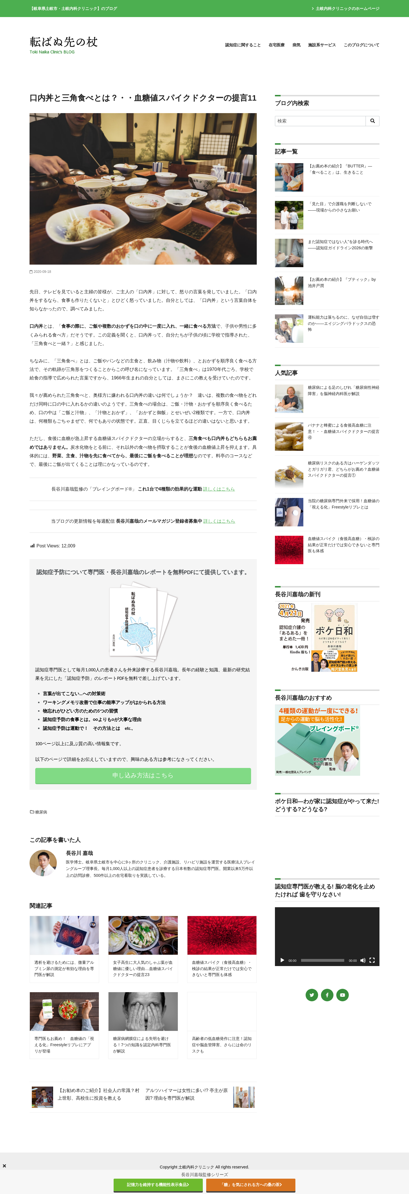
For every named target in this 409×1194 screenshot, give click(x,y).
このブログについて (361, 45)
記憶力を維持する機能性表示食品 (158, 1184)
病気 (297, 45)
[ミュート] (363, 960)
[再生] (282, 960)
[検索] (327, 121)
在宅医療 (277, 45)
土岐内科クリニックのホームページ (345, 8)
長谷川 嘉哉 (79, 853)
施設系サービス (322, 45)
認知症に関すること (243, 45)
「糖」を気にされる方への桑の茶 (251, 1184)
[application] (327, 936)
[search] (372, 121)
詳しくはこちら (219, 489)
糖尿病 (38, 812)
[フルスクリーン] (372, 960)
